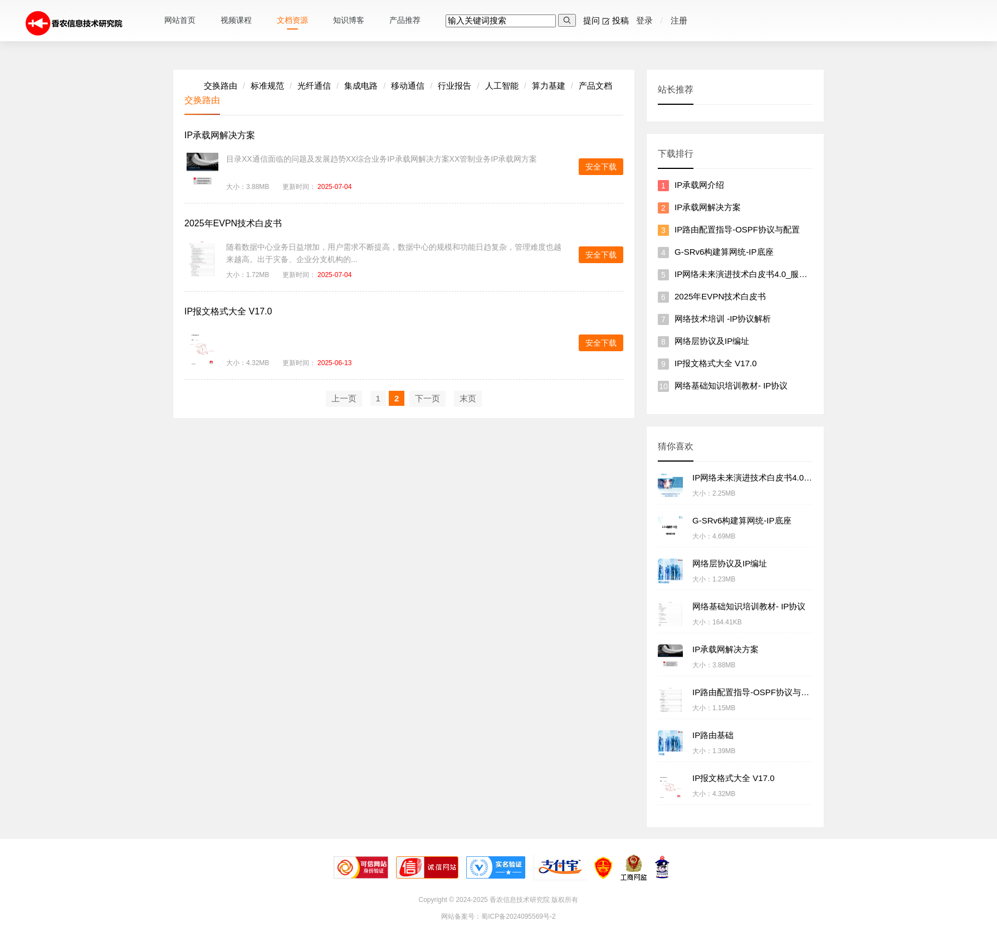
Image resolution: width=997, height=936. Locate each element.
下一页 (427, 398)
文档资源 (292, 20)
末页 (468, 398)
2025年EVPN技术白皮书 (233, 223)
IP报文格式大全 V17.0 (228, 311)
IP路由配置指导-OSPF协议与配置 (737, 229)
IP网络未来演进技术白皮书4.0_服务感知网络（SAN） (774, 274)
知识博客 (348, 20)
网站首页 (180, 20)
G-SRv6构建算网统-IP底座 (724, 251)
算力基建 (548, 85)
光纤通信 (314, 85)
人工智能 (502, 85)
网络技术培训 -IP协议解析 (723, 318)
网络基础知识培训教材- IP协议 (731, 385)
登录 (642, 20)
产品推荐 (405, 20)
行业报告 (454, 85)
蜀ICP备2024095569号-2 (518, 916)
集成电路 (361, 85)
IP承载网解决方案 (219, 135)
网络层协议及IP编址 (712, 341)
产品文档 (595, 85)
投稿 (618, 20)
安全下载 (601, 166)
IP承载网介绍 (699, 185)
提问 (589, 20)
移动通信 (407, 85)
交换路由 (220, 85)
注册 (679, 20)
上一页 (343, 398)
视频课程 (236, 20)
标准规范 (267, 85)
